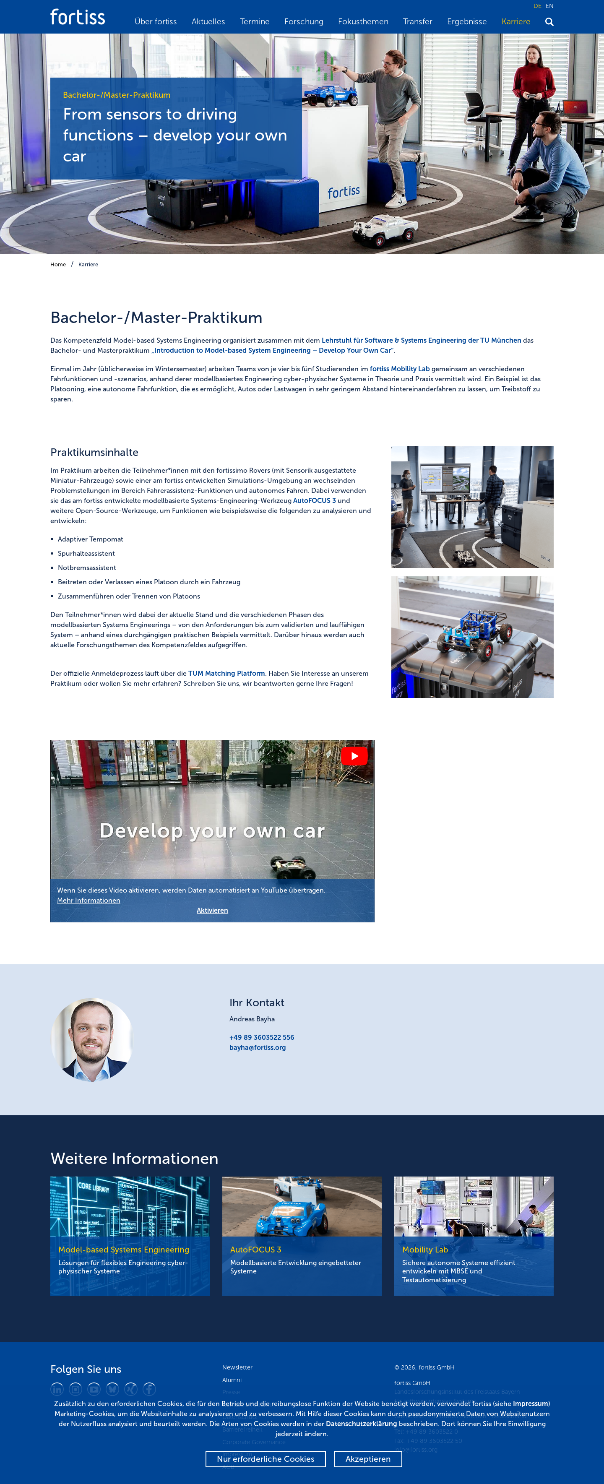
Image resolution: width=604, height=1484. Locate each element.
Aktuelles (208, 21)
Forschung (303, 21)
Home (58, 264)
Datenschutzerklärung (361, 1424)
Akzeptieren (368, 1459)
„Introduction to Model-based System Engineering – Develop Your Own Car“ (272, 350)
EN (550, 6)
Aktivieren (212, 910)
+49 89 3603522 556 (261, 1037)
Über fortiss (156, 21)
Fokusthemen (363, 21)
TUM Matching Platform (226, 673)
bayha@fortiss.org (257, 1048)
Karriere (516, 21)
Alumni (232, 1380)
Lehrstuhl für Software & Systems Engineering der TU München (421, 340)
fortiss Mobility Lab (400, 369)
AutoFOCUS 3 (314, 501)
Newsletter (237, 1367)
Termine (255, 21)
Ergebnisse (467, 21)
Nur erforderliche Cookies (266, 1459)
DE (538, 6)
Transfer (417, 21)
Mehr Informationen (88, 900)
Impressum (530, 1404)
